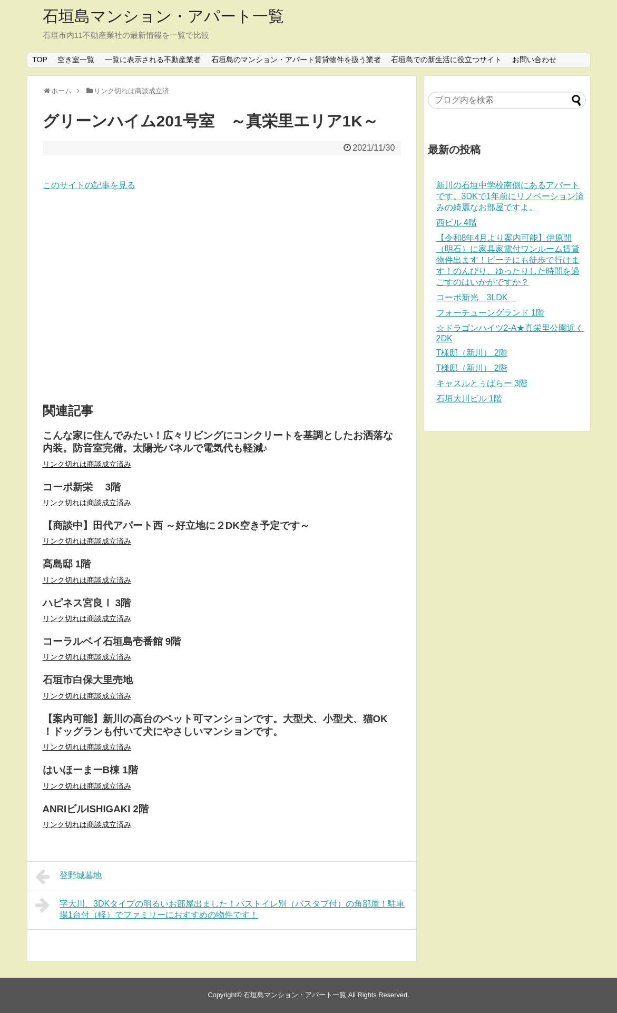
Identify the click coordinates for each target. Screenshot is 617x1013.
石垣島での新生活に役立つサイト (446, 59)
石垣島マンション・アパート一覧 (163, 16)
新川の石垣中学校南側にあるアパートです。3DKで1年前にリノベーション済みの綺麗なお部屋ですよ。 (510, 196)
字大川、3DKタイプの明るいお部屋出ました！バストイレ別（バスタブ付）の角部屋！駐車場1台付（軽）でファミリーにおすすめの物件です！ (220, 908)
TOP (39, 59)
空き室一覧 (75, 59)
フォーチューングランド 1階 (490, 312)
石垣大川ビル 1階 (469, 398)
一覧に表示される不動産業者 (153, 59)
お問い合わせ (534, 59)
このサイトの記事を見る (89, 185)
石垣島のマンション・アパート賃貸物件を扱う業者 (296, 59)
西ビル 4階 (456, 222)
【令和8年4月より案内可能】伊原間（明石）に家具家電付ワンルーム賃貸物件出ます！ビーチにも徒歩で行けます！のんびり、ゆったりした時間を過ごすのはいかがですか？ (508, 260)
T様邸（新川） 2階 (471, 352)
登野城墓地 (68, 876)
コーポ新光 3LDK (476, 297)
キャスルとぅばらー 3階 (481, 383)
